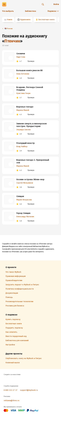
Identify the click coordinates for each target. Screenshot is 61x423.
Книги (9, 19)
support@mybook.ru (29, 390)
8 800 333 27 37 (10, 390)
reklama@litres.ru (11, 400)
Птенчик (12, 41)
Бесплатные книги (46, 19)
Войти (56, 4)
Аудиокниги (25, 19)
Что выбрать (8, 11)
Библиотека (30, 11)
